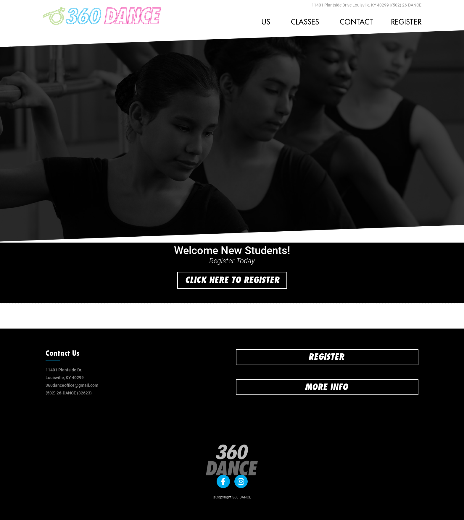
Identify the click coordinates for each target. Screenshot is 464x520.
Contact (356, 22)
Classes (306, 22)
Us (267, 22)
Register (406, 22)
